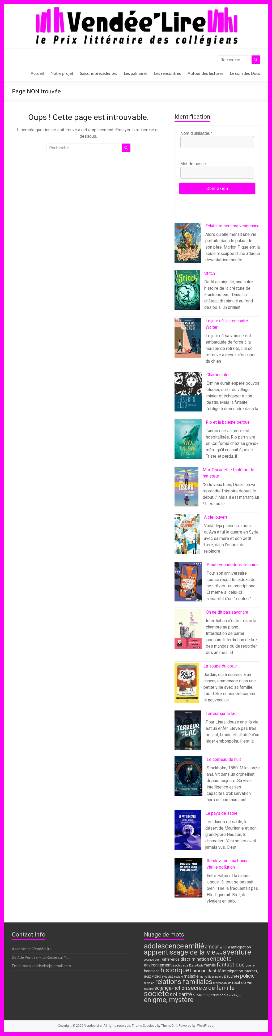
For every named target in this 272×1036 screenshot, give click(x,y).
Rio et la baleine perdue (228, 422)
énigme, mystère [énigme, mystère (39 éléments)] (168, 1000)
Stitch (209, 273)
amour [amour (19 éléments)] (212, 947)
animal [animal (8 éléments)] (225, 947)
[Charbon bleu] (188, 394)
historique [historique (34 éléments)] (174, 970)
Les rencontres (167, 73)
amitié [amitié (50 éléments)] (194, 946)
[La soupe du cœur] (187, 685)
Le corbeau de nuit (224, 759)
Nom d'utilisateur (196, 133)
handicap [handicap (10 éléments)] (152, 971)
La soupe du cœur (220, 666)
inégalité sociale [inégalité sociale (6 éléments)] (172, 976)
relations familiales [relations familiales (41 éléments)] (183, 982)
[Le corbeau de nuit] (188, 778)
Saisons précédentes (98, 73)
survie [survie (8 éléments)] (197, 995)
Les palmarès (135, 73)
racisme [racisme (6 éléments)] (149, 983)
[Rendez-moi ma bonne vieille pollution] (188, 880)
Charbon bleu (218, 374)
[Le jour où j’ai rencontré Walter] (188, 340)
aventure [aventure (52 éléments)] (237, 952)
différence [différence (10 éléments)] (171, 959)
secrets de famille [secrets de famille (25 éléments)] (211, 988)
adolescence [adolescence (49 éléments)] (164, 946)
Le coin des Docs (245, 73)
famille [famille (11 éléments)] (210, 965)
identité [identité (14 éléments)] (214, 970)
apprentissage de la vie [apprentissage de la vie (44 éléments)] (179, 952)
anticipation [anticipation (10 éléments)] (241, 947)
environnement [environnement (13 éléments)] (158, 965)
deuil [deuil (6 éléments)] (158, 959)
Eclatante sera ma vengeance (232, 225)
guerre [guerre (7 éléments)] (249, 965)
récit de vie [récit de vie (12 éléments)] (242, 982)
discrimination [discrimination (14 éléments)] (194, 959)
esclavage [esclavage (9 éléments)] (180, 965)
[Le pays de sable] (188, 832)
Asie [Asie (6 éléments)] (219, 953)
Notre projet (61, 73)
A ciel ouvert (215, 517)
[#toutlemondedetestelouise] (188, 584)
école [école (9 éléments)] (224, 995)
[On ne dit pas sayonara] (188, 631)
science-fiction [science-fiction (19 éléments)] (170, 988)
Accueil (37, 73)
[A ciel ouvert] (187, 536)
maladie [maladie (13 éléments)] (191, 976)
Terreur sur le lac (221, 713)
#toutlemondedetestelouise (232, 564)
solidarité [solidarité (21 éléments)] (181, 994)
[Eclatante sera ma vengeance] (188, 245)
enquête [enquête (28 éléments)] (221, 958)
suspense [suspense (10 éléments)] (211, 995)
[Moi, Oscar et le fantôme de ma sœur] (186, 489)
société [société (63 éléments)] (156, 993)
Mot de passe (193, 164)
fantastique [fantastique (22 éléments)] (231, 964)
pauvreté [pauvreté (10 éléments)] (231, 976)
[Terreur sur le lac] (188, 732)
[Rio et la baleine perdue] (188, 441)
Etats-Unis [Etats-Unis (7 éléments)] (196, 965)
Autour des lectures (205, 73)
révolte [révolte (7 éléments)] (149, 989)
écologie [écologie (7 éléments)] (235, 995)
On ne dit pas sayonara (227, 612)
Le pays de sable (221, 813)
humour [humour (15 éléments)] (198, 970)
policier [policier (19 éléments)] (248, 976)
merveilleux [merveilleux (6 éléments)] (206, 976)
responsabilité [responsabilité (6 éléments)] (222, 983)
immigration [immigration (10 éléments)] (232, 971)
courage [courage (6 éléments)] (149, 959)
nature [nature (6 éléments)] (219, 976)
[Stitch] (187, 292)
